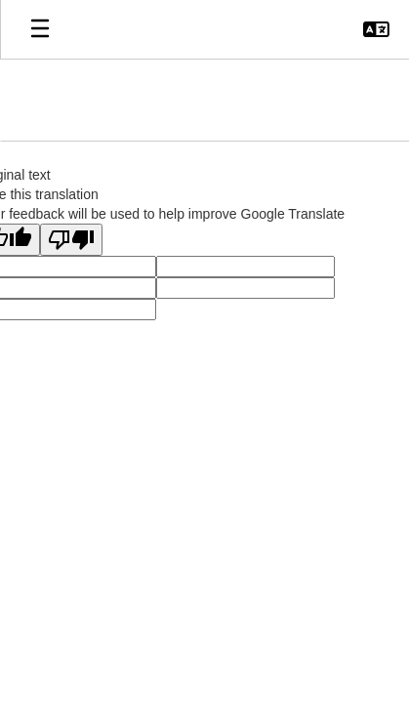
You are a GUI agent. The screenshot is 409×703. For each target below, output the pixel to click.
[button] (376, 29)
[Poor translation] (71, 240)
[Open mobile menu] (40, 29)
